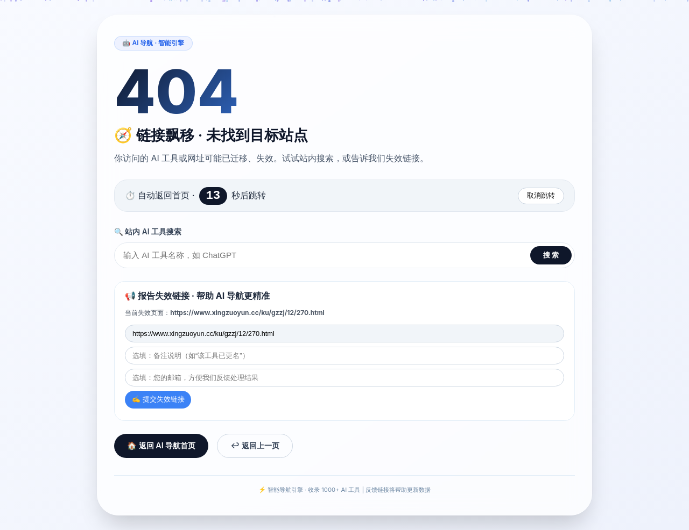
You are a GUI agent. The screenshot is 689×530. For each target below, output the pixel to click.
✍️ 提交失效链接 (158, 401)
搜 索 (551, 256)
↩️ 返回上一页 (254, 447)
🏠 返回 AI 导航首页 (161, 447)
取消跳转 (541, 195)
